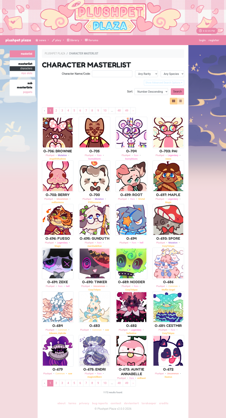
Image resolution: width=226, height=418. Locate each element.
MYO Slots (26, 73)
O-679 (57, 369)
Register (214, 40)
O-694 (131, 238)
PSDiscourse (94, 202)
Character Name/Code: (76, 73)
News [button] (41, 40)
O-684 (57, 326)
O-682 (131, 326)
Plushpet (50, 155)
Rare (99, 155)
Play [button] (57, 40)
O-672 (168, 369)
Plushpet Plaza (18, 40)
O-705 (94, 151)
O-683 (94, 326)
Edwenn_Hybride (57, 333)
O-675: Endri (94, 369)
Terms (72, 403)
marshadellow (94, 246)
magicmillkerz (94, 377)
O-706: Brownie (57, 151)
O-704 (131, 151)
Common (173, 286)
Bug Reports (100, 403)
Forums (91, 40)
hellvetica (131, 333)
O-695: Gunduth (94, 238)
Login (202, 40)
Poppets (27, 92)
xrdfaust (141, 378)
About (61, 403)
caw (107, 330)
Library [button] (73, 40)
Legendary (173, 155)
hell (141, 242)
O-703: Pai (168, 151)
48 (119, 110)
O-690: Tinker (94, 282)
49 (126, 110)
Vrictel (141, 199)
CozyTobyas (168, 246)
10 (105, 110)
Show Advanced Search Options (164, 82)
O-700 (94, 195)
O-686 (168, 282)
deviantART (131, 403)
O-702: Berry (58, 195)
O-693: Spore (168, 238)
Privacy (84, 403)
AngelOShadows (57, 158)
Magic (168, 202)
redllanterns (58, 202)
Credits (163, 403)
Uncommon (62, 199)
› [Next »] (133, 110)
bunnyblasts (94, 158)
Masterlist (26, 53)
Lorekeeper (149, 403)
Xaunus (168, 377)
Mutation (62, 155)
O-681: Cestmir (168, 326)
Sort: (130, 91)
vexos (168, 158)
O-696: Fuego (57, 238)
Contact (116, 403)
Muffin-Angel (168, 289)
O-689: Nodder (131, 282)
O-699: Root (131, 195)
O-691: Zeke (57, 282)
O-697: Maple (168, 195)
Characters (26, 68)
